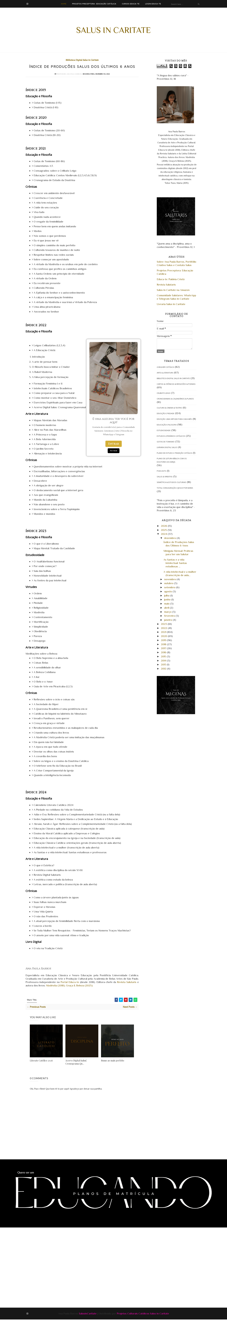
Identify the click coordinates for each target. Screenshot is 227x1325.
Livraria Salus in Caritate (171, 304)
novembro (170, 579)
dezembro (170, 538)
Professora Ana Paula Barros (69, 79)
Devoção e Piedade (165, 413)
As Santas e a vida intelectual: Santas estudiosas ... (175, 563)
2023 (164, 623)
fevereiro (170, 615)
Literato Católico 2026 (41, 1066)
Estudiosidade (164, 430)
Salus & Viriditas (165, 476)
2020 (164, 636)
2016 (164, 652)
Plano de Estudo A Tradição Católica (174, 453)
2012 (164, 668)
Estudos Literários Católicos (171, 436)
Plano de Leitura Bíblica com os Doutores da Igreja (172, 460)
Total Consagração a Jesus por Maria (175, 488)
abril (167, 607)
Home (63, 4)
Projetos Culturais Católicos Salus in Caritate (143, 1319)
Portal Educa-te (70, 987)
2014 (164, 660)
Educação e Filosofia (167, 424)
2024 (164, 533)
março (168, 611)
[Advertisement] (69, 1251)
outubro (169, 583)
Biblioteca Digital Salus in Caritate (82, 60)
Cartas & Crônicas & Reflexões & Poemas (176, 384)
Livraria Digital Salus (167, 447)
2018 (164, 644)
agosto (168, 591)
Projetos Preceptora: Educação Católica (94, 4)
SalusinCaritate (87, 1319)
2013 (164, 664)
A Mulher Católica (165, 367)
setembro (170, 587)
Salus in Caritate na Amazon (173, 289)
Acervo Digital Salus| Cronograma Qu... (75, 1068)
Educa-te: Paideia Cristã (170, 279)
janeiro (168, 619)
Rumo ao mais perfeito (112, 1066)
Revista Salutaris (126, 987)
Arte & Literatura (165, 372)
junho (167, 599)
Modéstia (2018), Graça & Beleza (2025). (70, 990)
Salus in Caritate (113, 30)
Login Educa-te (153, 4)
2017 (164, 648)
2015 (164, 656)
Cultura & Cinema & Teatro (169, 407)
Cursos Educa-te (130, 4)
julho (167, 595)
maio (167, 603)
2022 (164, 628)
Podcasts (161, 471)
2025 (164, 529)
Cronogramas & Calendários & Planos (175, 398)
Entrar (113, 444)
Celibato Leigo (163, 393)
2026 (164, 525)
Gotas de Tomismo (166, 441)
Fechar (113, 450)
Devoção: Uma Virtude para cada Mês (174, 419)
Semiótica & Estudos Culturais (171, 482)
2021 (164, 631)
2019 (164, 640)
